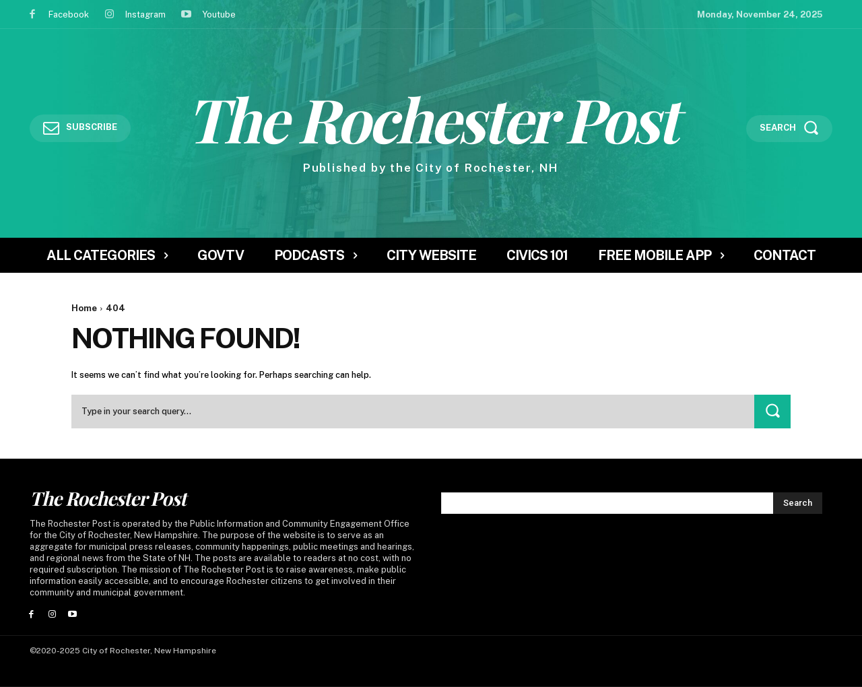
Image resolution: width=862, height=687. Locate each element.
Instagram (145, 14)
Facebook (68, 14)
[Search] (772, 411)
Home (84, 308)
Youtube (219, 14)
